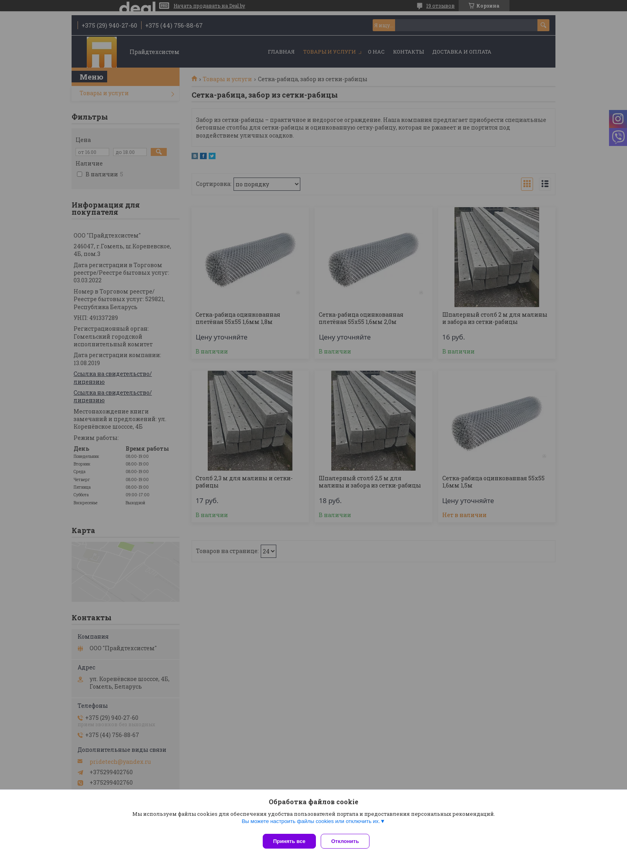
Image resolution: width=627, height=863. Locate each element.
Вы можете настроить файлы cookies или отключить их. (311, 824)
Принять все (289, 841)
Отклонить (348, 841)
